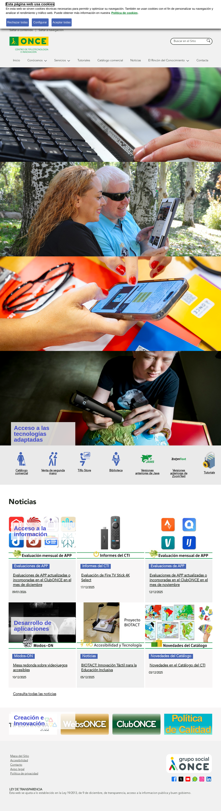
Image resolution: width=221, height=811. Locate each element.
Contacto (16, 765)
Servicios (62, 60)
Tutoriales (84, 60)
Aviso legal (17, 769)
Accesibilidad (19, 760)
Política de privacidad (24, 773)
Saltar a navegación (51, 30)
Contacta (202, 60)
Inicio (16, 60)
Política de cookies (124, 13)
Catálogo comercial (110, 60)
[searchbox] (187, 41)
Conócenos (37, 60)
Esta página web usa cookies (30, 4)
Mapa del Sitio (19, 756)
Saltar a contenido (21, 30)
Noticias (135, 60)
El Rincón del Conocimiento (168, 60)
